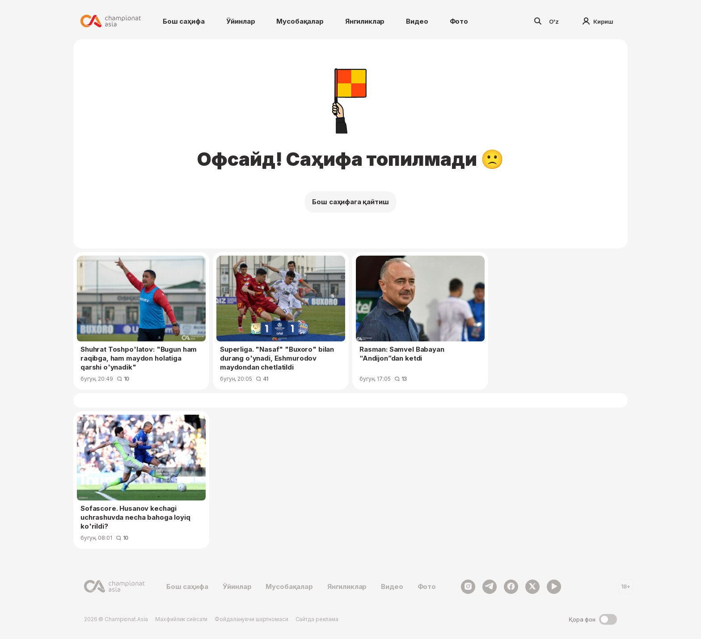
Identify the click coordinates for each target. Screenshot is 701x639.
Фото (459, 21)
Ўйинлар (240, 21)
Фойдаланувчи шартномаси (251, 619)
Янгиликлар (365, 21)
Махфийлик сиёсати (181, 619)
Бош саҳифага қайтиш (350, 202)
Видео (417, 21)
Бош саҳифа (184, 21)
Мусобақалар (299, 21)
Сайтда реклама (317, 619)
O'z (554, 21)
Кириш (598, 21)
